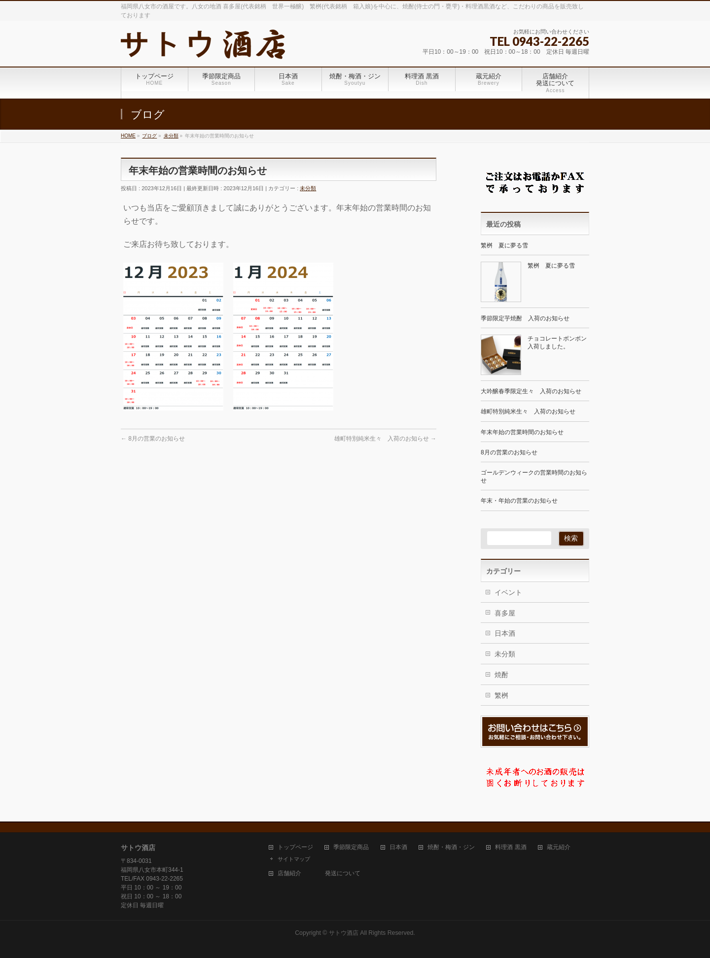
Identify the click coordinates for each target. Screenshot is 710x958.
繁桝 (501, 695)
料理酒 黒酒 (510, 847)
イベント (508, 592)
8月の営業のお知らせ (153, 438)
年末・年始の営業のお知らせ (519, 500)
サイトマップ (294, 859)
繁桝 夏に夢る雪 (504, 245)
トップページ (295, 847)
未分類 (308, 188)
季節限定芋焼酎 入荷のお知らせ (525, 318)
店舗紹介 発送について (319, 873)
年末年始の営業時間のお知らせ (522, 432)
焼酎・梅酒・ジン (451, 847)
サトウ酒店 (343, 932)
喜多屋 (505, 613)
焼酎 (501, 675)
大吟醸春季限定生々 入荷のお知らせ (531, 391)
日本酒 (505, 633)
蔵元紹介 (558, 847)
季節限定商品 (351, 847)
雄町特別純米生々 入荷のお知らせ (385, 438)
